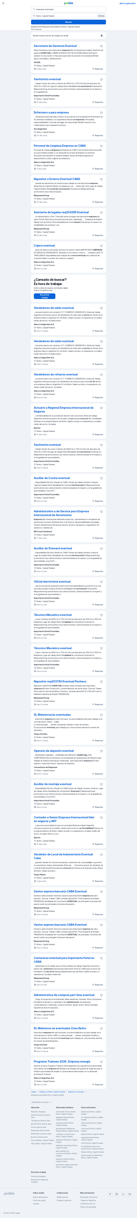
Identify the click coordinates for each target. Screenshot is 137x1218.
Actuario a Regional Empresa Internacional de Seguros (64, 411)
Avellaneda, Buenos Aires (40, 1133)
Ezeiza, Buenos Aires (38, 1129)
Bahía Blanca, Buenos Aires (41, 1136)
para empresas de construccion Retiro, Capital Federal (66, 1155)
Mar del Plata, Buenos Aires (41, 1126)
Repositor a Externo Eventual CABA (57, 179)
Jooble (17, 1213)
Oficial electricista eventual (52, 584)
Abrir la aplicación (127, 3)
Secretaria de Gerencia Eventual (55, 46)
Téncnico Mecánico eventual (53, 617)
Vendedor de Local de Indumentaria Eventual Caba (63, 858)
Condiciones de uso (87, 1204)
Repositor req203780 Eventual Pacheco (60, 683)
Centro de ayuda (39, 1200)
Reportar (97, 69)
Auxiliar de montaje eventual (52, 786)
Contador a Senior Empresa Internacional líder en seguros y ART (64, 821)
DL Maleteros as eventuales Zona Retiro (60, 1030)
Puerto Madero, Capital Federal (42, 1143)
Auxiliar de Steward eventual (53, 550)
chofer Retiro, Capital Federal (92, 1145)
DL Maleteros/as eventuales (52, 717)
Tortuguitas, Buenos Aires (40, 1123)
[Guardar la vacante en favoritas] (101, 46)
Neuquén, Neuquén (38, 1114)
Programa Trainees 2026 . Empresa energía (62, 1064)
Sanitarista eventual (47, 79)
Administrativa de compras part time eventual (64, 997)
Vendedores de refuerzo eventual (56, 376)
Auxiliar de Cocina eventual (52, 480)
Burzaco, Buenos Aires (39, 1139)
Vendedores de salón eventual (54, 310)
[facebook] (110, 1194)
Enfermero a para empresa (51, 112)
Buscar (68, 22)
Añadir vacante (62, 1197)
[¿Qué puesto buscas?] (68, 9)
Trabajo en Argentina (88, 1200)
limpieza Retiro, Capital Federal (92, 1137)
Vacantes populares (38, 1179)
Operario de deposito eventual (54, 753)
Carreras (36, 1204)
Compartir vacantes (64, 1200)
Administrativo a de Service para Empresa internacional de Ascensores (61, 515)
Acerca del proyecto (40, 1197)
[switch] (102, 35)
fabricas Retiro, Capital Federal (92, 1154)
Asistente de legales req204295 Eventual (61, 212)
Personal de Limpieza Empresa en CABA (60, 145)
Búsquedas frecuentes (42, 1104)
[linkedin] (129, 1194)
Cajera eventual (44, 245)
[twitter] (123, 1194)
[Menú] (3, 3)
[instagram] (116, 1194)
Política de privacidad (88, 1207)
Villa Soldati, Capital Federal (41, 1146)
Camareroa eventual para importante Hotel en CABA (64, 962)
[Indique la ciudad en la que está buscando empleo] (68, 16)
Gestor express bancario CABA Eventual (60, 893)
